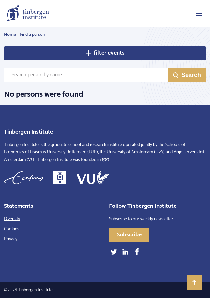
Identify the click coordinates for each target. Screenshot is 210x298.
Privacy (10, 239)
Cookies (11, 229)
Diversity (12, 219)
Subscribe (129, 235)
